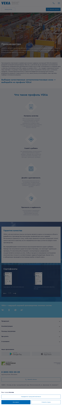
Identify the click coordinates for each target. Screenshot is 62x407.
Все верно (16, 402)
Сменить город (46, 402)
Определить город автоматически (31, 396)
